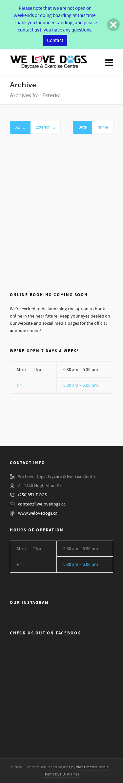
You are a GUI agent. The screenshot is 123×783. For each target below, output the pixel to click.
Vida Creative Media (92, 767)
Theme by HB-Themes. (61, 774)
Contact (55, 40)
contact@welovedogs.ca (42, 504)
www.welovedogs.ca (37, 513)
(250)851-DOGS (32, 495)
